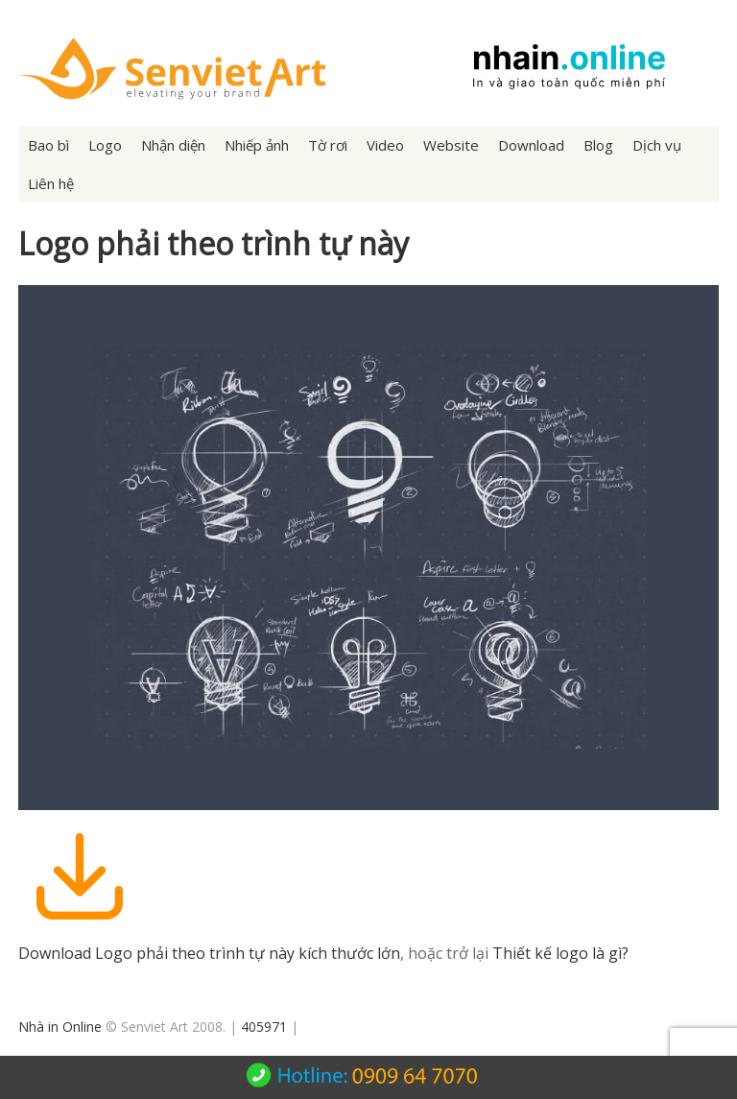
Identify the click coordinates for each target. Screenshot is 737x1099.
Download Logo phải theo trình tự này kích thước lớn (209, 953)
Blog (598, 145)
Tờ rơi (327, 145)
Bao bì (48, 145)
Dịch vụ (656, 145)
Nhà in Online (60, 1026)
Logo (105, 145)
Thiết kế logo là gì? (560, 953)
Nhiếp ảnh (257, 145)
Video (385, 145)
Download (531, 145)
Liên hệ (51, 183)
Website (451, 145)
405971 (264, 1026)
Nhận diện (173, 145)
